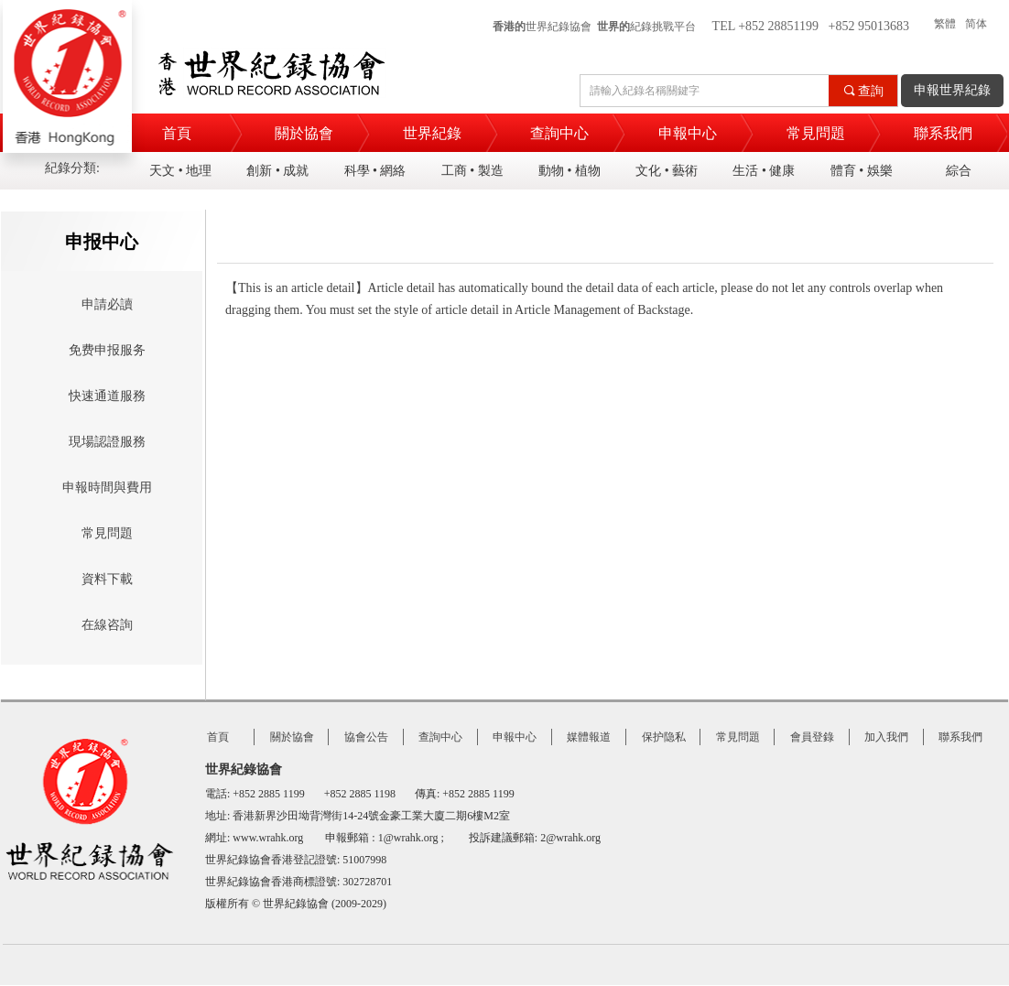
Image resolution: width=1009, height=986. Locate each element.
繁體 (945, 23)
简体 (976, 23)
